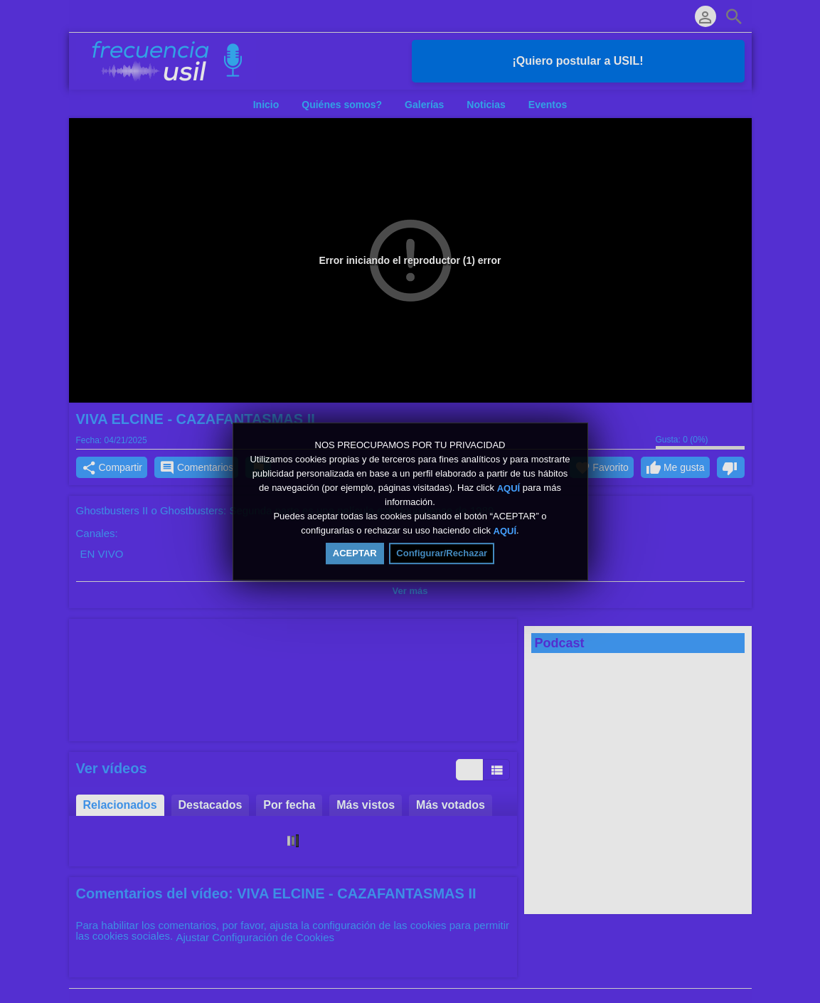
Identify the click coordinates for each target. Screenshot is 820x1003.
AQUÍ (509, 487)
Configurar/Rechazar (441, 553)
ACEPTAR (355, 553)
